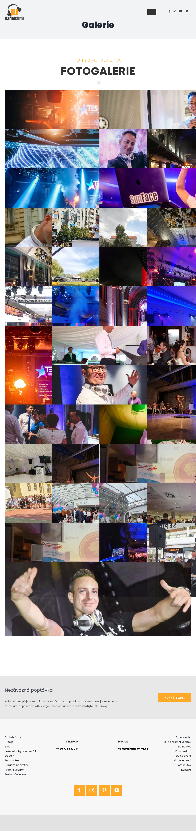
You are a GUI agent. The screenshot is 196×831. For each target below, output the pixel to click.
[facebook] (79, 790)
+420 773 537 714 (67, 749)
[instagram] (91, 790)
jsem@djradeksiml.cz (132, 749)
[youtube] (116, 790)
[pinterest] (104, 790)
